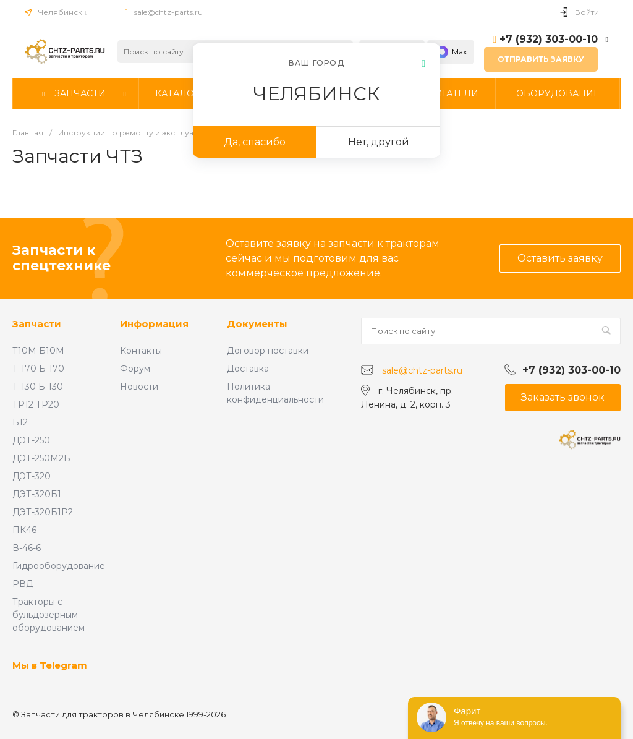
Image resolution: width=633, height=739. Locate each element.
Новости (139, 386)
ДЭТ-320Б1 (36, 494)
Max (451, 52)
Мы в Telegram (49, 665)
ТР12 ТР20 (35, 404)
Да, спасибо (255, 142)
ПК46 (24, 530)
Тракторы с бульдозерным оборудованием (48, 614)
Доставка (248, 368)
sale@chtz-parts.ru (168, 12)
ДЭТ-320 (31, 476)
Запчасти (36, 324)
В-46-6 (26, 547)
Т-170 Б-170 (38, 368)
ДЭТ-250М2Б (41, 458)
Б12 (20, 422)
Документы (257, 324)
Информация (154, 324)
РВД (22, 583)
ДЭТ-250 (31, 440)
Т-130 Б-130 (37, 386)
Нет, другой (378, 142)
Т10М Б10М (38, 350)
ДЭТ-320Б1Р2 (42, 512)
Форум (135, 368)
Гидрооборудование (58, 565)
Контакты (141, 350)
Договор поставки (267, 350)
